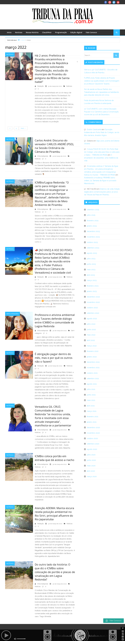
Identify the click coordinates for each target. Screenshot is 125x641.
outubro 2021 (92, 373)
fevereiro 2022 (92, 351)
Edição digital (76, 32)
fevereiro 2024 (92, 221)
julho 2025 (91, 215)
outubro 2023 (92, 242)
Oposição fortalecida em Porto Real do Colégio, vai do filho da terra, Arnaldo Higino (101, 132)
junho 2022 (91, 329)
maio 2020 (91, 466)
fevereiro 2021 (92, 417)
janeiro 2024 (92, 226)
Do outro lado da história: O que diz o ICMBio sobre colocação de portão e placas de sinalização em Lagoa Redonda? (55, 572)
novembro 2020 (93, 433)
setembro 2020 (93, 444)
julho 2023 (91, 259)
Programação (61, 32)
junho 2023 (91, 264)
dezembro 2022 (93, 297)
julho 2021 (91, 389)
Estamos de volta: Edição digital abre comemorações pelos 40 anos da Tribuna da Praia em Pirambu (102, 192)
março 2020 (92, 476)
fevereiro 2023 (92, 286)
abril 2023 (91, 275)
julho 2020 (91, 455)
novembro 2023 (93, 237)
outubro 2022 (92, 308)
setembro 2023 (93, 248)
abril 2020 (91, 471)
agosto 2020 (92, 449)
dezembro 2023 (93, 231)
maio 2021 (91, 400)
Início (9, 32)
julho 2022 (91, 324)
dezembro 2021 (93, 362)
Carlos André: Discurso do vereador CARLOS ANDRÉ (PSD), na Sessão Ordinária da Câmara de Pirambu (54, 145)
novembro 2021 (93, 368)
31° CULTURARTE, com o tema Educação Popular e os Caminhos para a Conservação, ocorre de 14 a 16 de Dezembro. (101, 112)
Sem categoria (12, 314)
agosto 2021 (92, 384)
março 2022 (92, 346)
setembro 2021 (93, 378)
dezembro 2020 (93, 427)
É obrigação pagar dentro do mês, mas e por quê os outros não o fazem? (53, 357)
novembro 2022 (93, 302)
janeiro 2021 (91, 422)
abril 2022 (91, 340)
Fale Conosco (91, 32)
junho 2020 (91, 460)
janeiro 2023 (92, 291)
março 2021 (91, 411)
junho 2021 (91, 395)
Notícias (18, 32)
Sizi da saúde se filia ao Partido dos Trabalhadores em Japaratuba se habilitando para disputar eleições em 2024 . (101, 92)
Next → (23, 128)
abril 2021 (91, 406)
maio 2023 (91, 270)
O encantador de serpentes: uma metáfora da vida (101, 158)
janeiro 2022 (92, 357)
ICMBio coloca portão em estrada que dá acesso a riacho (54, 458)
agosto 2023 (92, 253)
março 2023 (92, 280)
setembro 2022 (93, 313)
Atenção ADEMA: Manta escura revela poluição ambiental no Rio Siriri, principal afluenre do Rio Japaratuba (54, 513)
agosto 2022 (92, 319)
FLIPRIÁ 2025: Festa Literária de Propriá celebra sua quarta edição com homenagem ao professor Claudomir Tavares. (101, 81)
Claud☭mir (47, 32)
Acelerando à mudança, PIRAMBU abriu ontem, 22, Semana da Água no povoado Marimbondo (100, 180)
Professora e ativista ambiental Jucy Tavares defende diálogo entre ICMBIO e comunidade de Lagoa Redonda (55, 320)
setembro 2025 (93, 210)
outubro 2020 (92, 438)
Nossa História (32, 32)
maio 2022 (91, 335)
